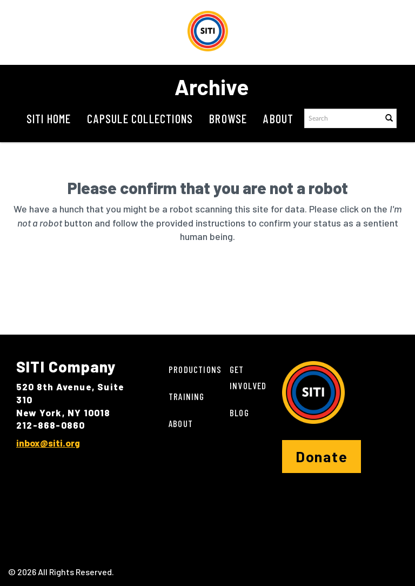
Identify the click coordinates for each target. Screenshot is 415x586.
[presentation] (231, 286)
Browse (228, 118)
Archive (212, 86)
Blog (239, 412)
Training (187, 396)
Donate (321, 456)
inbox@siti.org (48, 442)
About (278, 118)
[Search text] (342, 118)
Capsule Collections (140, 118)
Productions (195, 369)
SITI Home (48, 118)
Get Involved (248, 377)
